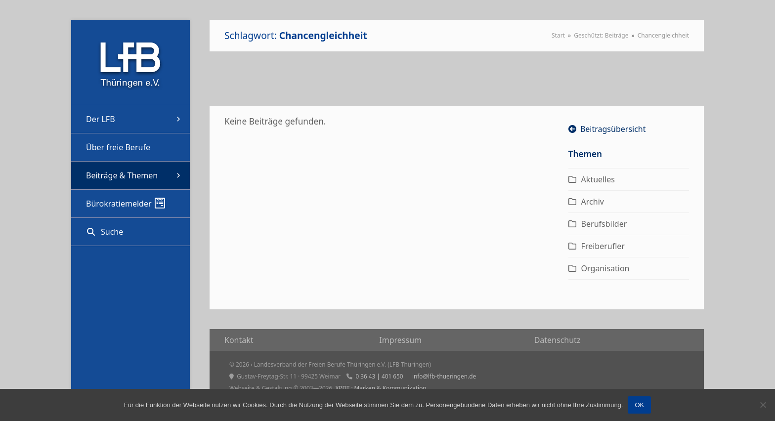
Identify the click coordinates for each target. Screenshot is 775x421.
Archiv (592, 201)
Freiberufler (603, 246)
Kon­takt (239, 340)
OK (639, 405)
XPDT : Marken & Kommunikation (380, 388)
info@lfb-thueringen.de (444, 376)
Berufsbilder (604, 223)
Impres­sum (400, 340)
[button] (130, 232)
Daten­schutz (557, 340)
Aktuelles (598, 179)
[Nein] (763, 405)
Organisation (605, 268)
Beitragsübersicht (607, 129)
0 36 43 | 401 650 (379, 376)
